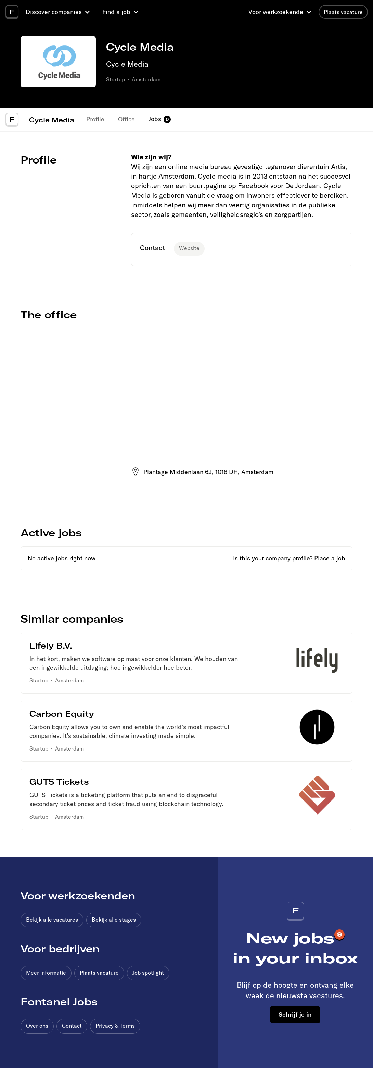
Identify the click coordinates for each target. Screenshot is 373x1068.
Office (126, 119)
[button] (59, 12)
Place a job (329, 558)
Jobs (155, 119)
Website (189, 248)
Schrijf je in (295, 1014)
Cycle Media (51, 120)
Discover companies (54, 12)
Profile (95, 119)
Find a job (116, 12)
